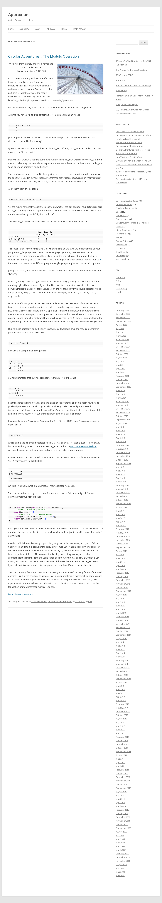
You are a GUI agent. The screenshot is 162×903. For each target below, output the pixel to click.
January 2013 (122, 707)
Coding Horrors (123, 219)
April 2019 (120, 438)
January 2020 (122, 405)
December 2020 (123, 383)
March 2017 (121, 525)
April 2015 (120, 609)
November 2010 (123, 780)
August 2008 (121, 864)
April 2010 (120, 802)
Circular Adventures (57, 601)
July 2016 (120, 554)
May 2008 (120, 875)
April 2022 (120, 332)
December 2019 (123, 408)
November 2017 (123, 496)
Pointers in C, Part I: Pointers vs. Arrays (133, 85)
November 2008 (123, 861)
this (101, 259)
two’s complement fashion (83, 446)
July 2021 (120, 361)
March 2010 (121, 806)
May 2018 (120, 474)
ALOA (37, 29)
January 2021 (122, 379)
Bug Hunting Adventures (127, 201)
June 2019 (120, 430)
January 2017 (122, 532)
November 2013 (123, 671)
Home (11, 29)
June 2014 (120, 645)
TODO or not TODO (124, 75)
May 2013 (120, 693)
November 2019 (123, 412)
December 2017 (123, 492)
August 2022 (121, 324)
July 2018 (120, 467)
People (119, 237)
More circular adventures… (21, 594)
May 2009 (120, 842)
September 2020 (123, 386)
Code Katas (121, 215)
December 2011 (123, 744)
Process (119, 248)
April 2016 (120, 565)
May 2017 (120, 518)
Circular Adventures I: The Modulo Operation (43, 56)
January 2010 (122, 813)
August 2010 (121, 791)
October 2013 (122, 675)
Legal (64, 29)
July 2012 (120, 722)
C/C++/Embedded (39, 601)
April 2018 (120, 478)
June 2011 (120, 758)
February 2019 (122, 445)
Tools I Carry (121, 90)
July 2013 (120, 686)
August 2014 (121, 638)
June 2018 (120, 470)
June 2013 (120, 689)
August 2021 (121, 357)
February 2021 (122, 376)
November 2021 (123, 350)
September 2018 (123, 463)
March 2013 (121, 700)
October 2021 (122, 354)
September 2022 (123, 321)
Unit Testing (121, 255)
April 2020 (120, 394)
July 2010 (120, 795)
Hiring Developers (124, 230)
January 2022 (122, 343)
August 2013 (121, 682)
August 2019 (121, 423)
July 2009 (120, 835)
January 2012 (122, 740)
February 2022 (122, 339)
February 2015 (122, 616)
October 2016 (122, 543)
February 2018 (122, 485)
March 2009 (121, 850)
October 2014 (122, 631)
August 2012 (121, 718)
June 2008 (120, 871)
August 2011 (121, 755)
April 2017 (120, 521)
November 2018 (123, 456)
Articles (51, 29)
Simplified (120, 252)
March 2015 (121, 613)
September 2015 (123, 591)
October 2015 (122, 587)
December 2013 (123, 667)
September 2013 (123, 678)
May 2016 (120, 562)
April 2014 (120, 653)
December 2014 (123, 624)
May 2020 (120, 390)
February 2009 (122, 853)
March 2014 (121, 656)
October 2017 (122, 500)
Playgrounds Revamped (127, 104)
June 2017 (120, 514)
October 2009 (122, 824)
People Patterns (123, 241)
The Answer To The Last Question (131, 70)
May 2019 (120, 434)
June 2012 (120, 726)
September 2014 (123, 634)
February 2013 (122, 704)
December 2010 (123, 777)
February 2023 (122, 310)
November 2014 (123, 627)
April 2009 (120, 846)
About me (120, 80)
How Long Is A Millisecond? (128, 139)
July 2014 (120, 642)
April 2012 (120, 733)
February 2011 (122, 769)
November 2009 (123, 820)
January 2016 (122, 576)
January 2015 (122, 620)
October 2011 (122, 747)
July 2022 (120, 328)
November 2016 (123, 540)
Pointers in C (121, 244)
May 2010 (120, 799)
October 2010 (122, 784)
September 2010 (123, 788)
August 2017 (121, 507)
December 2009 (123, 817)
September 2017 (123, 503)
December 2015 (123, 580)
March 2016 (121, 569)
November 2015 (123, 583)
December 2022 (123, 314)
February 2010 (122, 809)
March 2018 (121, 481)
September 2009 (123, 828)
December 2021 (123, 346)
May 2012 (120, 729)
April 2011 (120, 762)
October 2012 (122, 715)
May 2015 (120, 605)
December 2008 (123, 857)
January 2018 (122, 489)
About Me (24, 29)
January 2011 (122, 773)
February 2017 (122, 529)
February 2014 (122, 660)
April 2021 (120, 368)
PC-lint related (122, 233)
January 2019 (122, 448)
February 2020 (122, 401)
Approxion (18, 14)
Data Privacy (79, 29)
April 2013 (120, 696)
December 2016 (123, 536)
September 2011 (123, 751)
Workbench (121, 259)
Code (69, 601)
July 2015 (120, 598)
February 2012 (122, 737)
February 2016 (122, 572)
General (119, 226)
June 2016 (120, 558)
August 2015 (121, 594)
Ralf (90, 601)
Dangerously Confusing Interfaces (131, 222)
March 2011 (121, 766)
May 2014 (120, 649)
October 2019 (122, 416)
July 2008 (120, 868)
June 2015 (120, 602)
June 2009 (120, 839)
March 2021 (121, 372)
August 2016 (121, 551)
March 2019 (121, 441)
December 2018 (123, 452)
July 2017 (120, 510)
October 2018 (122, 459)
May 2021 (120, 365)
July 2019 (120, 427)
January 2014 (122, 664)
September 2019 (123, 419)
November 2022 (123, 317)
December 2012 (123, 711)
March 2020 (121, 397)
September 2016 (123, 547)
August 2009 (121, 831)
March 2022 (121, 335)
